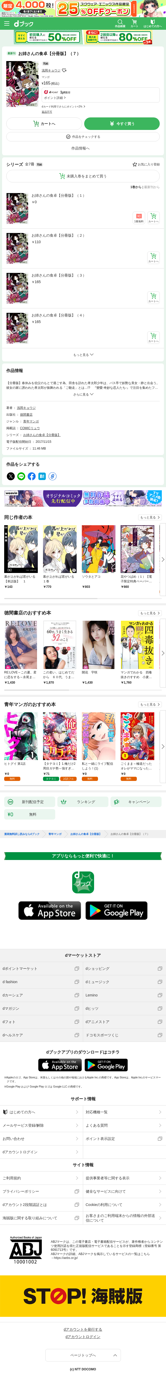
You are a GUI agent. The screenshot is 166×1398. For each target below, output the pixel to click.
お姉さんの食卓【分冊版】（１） (59, 195)
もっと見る (148, 517)
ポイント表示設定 (100, 1139)
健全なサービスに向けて (106, 1191)
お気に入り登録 (149, 164)
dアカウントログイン (20, 1152)
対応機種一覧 (97, 1112)
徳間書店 (26, 414)
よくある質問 (97, 1125)
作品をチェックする (86, 137)
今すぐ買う (125, 124)
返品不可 (47, 111)
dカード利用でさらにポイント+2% (62, 106)
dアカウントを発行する (83, 1329)
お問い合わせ (13, 1139)
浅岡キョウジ (51, 70)
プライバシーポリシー (21, 1191)
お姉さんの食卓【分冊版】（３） (59, 275)
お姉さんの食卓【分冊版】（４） (59, 315)
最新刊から (152, 187)
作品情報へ (80, 148)
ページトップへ (83, 1355)
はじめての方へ (19, 1112)
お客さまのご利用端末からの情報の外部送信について (120, 1218)
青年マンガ (31, 421)
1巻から (136, 187)
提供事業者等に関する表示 (108, 1178)
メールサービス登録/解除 (23, 1125)
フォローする (64, 70)
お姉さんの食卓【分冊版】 (42, 435)
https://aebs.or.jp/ (66, 1258)
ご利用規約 (12, 1178)
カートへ (48, 124)
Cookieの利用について (104, 1205)
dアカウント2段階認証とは (25, 1205)
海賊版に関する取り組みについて (30, 1218)
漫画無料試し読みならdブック (22, 834)
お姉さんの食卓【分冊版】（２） (59, 235)
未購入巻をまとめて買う (87, 176)
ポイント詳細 (53, 98)
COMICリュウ (30, 428)
